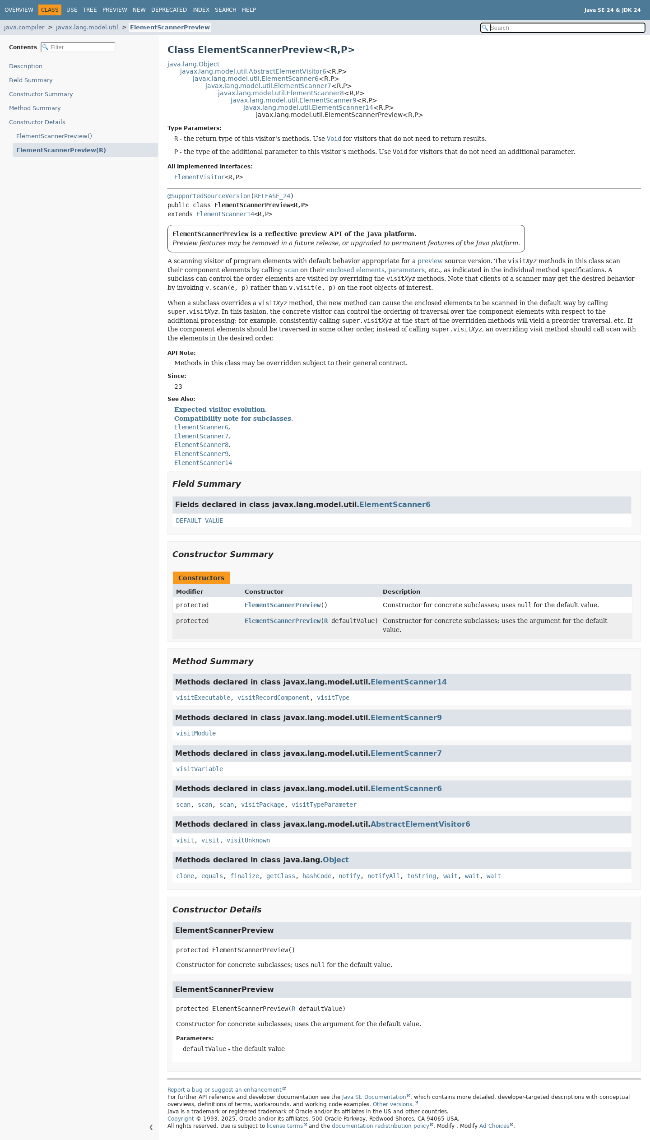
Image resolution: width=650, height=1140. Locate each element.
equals (212, 875)
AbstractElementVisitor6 (420, 824)
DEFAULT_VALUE (199, 520)
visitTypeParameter (324, 804)
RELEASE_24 (272, 196)
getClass (280, 875)
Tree (90, 10)
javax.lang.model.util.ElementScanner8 (281, 93)
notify (349, 875)
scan (183, 804)
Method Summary (35, 108)
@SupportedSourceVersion (209, 196)
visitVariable (199, 768)
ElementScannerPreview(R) (56, 150)
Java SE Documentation (374, 1097)
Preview (114, 10)
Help (249, 10)
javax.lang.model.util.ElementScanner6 (256, 78)
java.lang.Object (193, 64)
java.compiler (24, 27)
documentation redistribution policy (380, 1126)
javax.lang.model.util (87, 27)
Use (72, 10)
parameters (406, 270)
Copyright (180, 1119)
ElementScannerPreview (170, 27)
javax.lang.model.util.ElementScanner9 (294, 100)
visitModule (196, 733)
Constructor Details (37, 122)
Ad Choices (494, 1126)
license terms (285, 1126)
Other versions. (393, 1104)
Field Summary (31, 80)
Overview (19, 10)
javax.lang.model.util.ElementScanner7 (268, 85)
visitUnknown (248, 840)
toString (421, 875)
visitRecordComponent (273, 697)
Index (200, 10)
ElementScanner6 (395, 504)
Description (27, 66)
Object (336, 860)
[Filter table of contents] (78, 47)
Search (226, 10)
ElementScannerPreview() (54, 136)
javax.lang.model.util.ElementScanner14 (308, 107)
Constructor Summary (41, 94)
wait (450, 875)
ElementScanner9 (406, 717)
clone (185, 875)
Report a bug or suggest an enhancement (224, 1090)
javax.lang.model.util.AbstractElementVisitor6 (253, 71)
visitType (333, 697)
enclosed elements (356, 270)
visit (185, 840)
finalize (244, 875)
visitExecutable (203, 697)
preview (430, 261)
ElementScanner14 (225, 214)
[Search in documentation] (562, 28)
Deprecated (169, 10)
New (139, 10)
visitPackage (262, 804)
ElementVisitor (199, 177)
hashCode (316, 875)
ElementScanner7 (406, 753)
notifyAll (383, 875)
